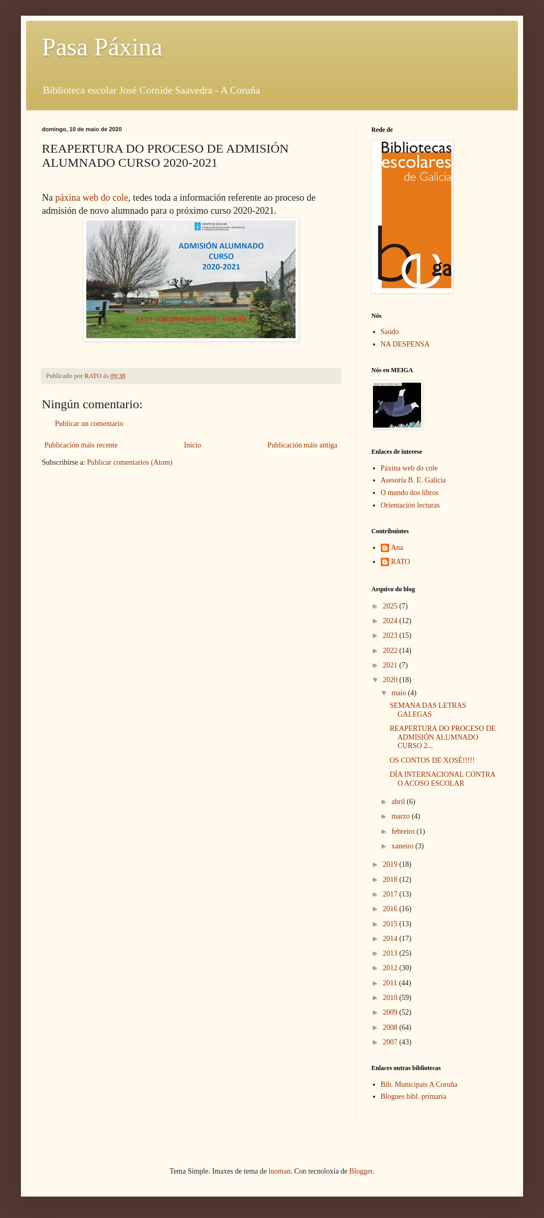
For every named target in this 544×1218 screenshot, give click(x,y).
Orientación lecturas (410, 505)
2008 (391, 1027)
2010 (391, 998)
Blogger (360, 1171)
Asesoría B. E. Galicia (413, 480)
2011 (391, 983)
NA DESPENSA (405, 344)
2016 (391, 909)
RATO (400, 562)
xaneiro (403, 846)
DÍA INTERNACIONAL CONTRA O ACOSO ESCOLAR (442, 779)
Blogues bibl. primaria (414, 1096)
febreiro (403, 831)
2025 (391, 606)
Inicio (192, 445)
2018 (391, 879)
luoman (279, 1171)
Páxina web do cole (409, 468)
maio (399, 693)
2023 (391, 635)
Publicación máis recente (81, 445)
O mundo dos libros (410, 493)
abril (398, 802)
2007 (391, 1042)
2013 (391, 953)
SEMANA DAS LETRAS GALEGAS (428, 710)
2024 (391, 621)
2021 (391, 665)
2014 (391, 939)
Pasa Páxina (102, 47)
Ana (397, 547)
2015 (391, 924)
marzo (401, 816)
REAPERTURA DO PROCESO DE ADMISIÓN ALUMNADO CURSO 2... (443, 737)
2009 (391, 1012)
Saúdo (390, 332)
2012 (391, 968)
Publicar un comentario (89, 424)
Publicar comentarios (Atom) (129, 462)
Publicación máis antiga (302, 445)
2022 (391, 650)
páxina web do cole (91, 197)
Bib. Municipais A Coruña (419, 1084)
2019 (391, 864)
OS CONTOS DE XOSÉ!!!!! (432, 760)
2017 (391, 894)
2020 (391, 680)
